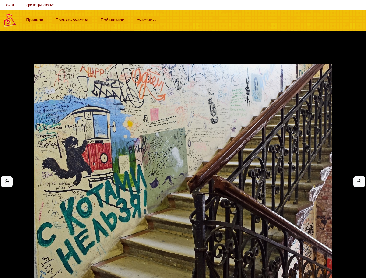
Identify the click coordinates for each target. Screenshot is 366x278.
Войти (9, 5)
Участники (148, 19)
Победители (114, 19)
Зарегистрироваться (40, 5)
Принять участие (73, 19)
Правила (36, 19)
